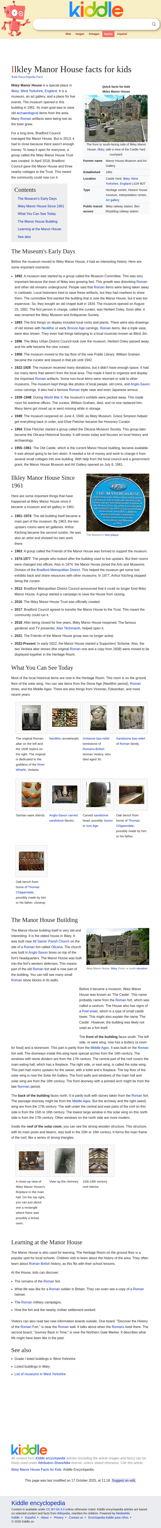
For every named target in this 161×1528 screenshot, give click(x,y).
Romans (118, 1327)
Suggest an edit (123, 1480)
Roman (25, 118)
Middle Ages (100, 1048)
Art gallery (112, 200)
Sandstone (123, 738)
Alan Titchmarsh (68, 628)
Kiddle (16, 1517)
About (45, 1517)
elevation (141, 968)
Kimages (94, 34)
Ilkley (100, 149)
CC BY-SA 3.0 (55, 1509)
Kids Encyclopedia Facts (27, 76)
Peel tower (90, 1011)
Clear (145, 24)
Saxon (108, 820)
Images (80, 34)
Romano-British (94, 749)
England (125, 183)
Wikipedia (63, 1513)
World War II (53, 397)
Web (68, 34)
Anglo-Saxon (140, 384)
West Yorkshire (32, 91)
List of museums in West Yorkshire (40, 1374)
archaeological (27, 113)
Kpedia (108, 34)
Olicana (56, 947)
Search (154, 24)
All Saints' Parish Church (51, 941)
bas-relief (102, 738)
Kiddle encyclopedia (50, 1458)
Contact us (76, 1517)
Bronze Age (76, 328)
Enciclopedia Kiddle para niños (108, 1517)
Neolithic (48, 328)
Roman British (39, 1263)
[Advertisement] (80, 50)
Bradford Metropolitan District (58, 570)
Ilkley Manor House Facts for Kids (36, 1469)
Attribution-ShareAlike (54, 1463)
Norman (24, 1086)
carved (73, 815)
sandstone (56, 820)
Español (122, 34)
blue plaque (111, 534)
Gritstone (89, 738)
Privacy (59, 1517)
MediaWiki (123, 1513)
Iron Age (92, 825)
